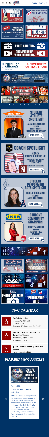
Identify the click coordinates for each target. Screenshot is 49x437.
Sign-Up (43, 3)
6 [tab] (28, 104)
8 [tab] (36, 104)
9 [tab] (39, 104)
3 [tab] (17, 104)
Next (43, 399)
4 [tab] (20, 104)
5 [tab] (24, 104)
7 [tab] (32, 104)
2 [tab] (13, 104)
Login (34, 3)
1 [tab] (9, 104)
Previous (5, 399)
